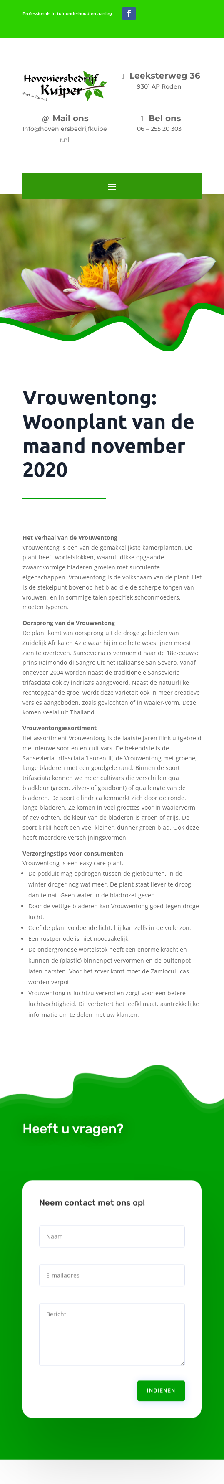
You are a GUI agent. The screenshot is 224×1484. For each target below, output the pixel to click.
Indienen (161, 1382)
